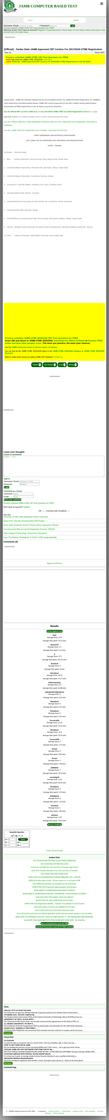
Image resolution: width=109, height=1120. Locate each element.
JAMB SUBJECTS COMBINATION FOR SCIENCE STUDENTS (54, 894)
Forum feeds (79, 30)
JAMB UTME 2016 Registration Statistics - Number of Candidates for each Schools (54, 908)
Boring (73, 364)
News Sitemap (59, 1117)
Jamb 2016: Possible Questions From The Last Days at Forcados (54, 875)
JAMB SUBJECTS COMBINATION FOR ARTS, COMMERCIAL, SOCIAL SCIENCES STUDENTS (54, 898)
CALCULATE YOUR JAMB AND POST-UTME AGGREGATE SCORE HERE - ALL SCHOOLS (54, 924)
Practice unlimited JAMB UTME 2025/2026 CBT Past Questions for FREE (41, 338)
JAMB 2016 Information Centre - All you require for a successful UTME (54, 884)
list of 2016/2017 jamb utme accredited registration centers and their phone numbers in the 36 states (54, 918)
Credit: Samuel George (54, 855)
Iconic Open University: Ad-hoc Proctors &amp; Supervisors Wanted (31, 529)
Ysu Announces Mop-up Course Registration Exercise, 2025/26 (29, 533)
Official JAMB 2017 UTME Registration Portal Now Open (33, 122)
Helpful (37, 364)
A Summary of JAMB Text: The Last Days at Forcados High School (54, 871)
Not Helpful (50, 364)
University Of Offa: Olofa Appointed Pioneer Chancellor (26, 521)
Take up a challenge (54, 829)
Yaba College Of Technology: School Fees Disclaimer (25, 537)
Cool (62, 364)
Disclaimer (66, 1115)
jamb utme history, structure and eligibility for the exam (54, 911)
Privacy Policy (54, 1115)
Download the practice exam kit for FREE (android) (54, 931)
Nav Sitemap (90, 1115)
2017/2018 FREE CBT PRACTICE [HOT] (54, 868)
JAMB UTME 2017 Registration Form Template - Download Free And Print (39, 130)
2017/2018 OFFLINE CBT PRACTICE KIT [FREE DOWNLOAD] (54, 865)
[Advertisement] (59, 41)
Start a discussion (93, 30)
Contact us (58, 357)
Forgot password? (53, 30)
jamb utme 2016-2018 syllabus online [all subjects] (54, 901)
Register (41, 30)
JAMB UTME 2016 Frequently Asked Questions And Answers (54, 891)
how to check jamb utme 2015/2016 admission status (54, 914)
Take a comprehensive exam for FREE (54, 927)
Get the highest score (54, 635)
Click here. (48, 60)
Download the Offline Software (69, 340)
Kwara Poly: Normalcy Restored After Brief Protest (24, 525)
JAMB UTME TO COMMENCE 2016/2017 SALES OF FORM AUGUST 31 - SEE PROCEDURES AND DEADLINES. (54, 921)
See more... (8, 1037)
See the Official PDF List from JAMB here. (21, 112)
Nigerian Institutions (54, 567)
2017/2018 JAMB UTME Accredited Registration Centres (66, 112)
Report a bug (78, 1115)
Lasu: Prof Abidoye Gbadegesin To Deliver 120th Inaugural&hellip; (30, 541)
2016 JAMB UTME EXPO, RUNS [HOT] (54, 878)
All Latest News (22, 32)
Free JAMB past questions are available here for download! (54, 888)
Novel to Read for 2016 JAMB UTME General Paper (54, 904)
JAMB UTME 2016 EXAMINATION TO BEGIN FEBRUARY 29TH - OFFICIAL (54, 881)
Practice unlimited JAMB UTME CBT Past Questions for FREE (29, 28)
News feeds (67, 30)
